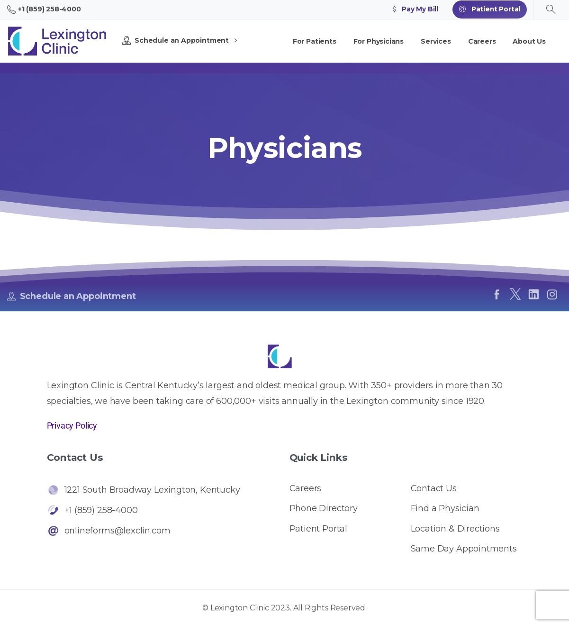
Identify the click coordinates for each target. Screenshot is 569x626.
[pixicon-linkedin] (533, 295)
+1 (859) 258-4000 (44, 9)
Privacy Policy (72, 425)
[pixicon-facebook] (496, 295)
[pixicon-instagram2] (552, 295)
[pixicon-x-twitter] (515, 295)
